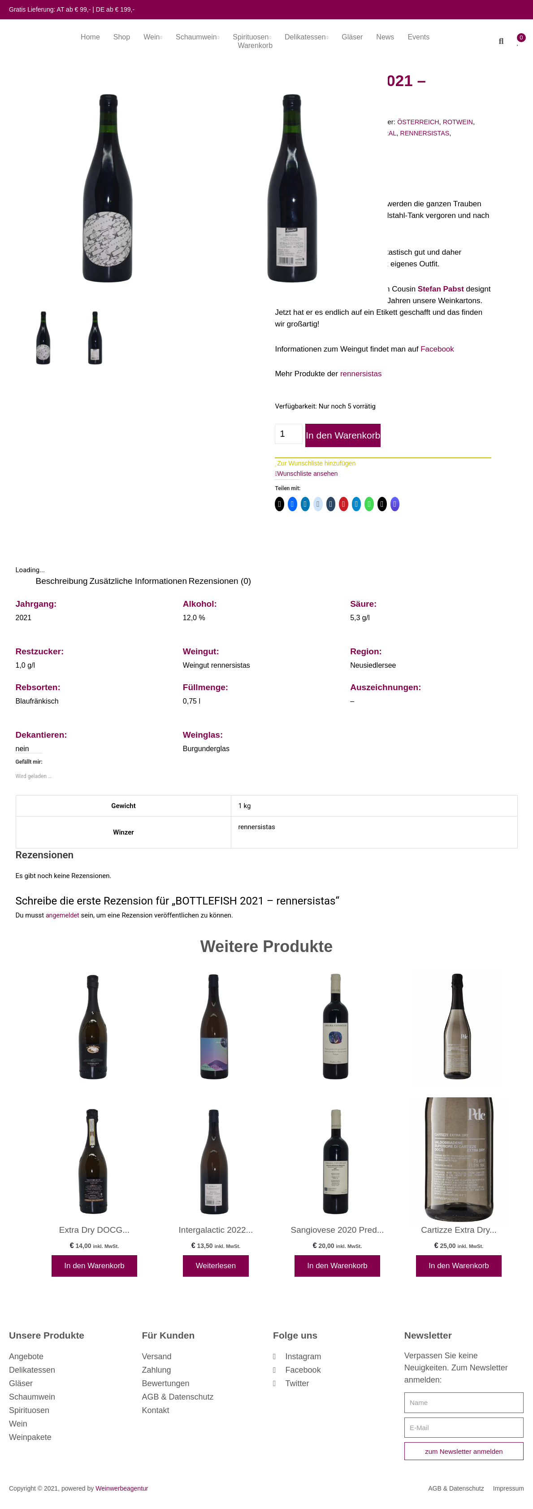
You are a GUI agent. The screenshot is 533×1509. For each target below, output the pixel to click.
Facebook (437, 349)
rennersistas (361, 374)
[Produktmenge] (289, 434)
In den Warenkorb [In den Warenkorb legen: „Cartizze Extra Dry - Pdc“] (459, 1269)
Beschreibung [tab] (62, 582)
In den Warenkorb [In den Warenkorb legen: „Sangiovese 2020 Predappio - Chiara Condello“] (337, 1269)
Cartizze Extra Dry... (459, 1231)
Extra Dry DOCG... (94, 1231)
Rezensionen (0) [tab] (220, 582)
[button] (497, 41)
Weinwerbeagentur (121, 1493)
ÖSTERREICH (421, 122)
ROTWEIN (463, 122)
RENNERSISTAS (433, 133)
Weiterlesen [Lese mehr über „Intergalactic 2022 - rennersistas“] (216, 1269)
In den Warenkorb (340, 435)
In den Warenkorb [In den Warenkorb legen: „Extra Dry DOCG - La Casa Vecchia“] (94, 1269)
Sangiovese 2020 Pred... (337, 1231)
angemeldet (63, 917)
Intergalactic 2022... (216, 1231)
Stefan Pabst (441, 289)
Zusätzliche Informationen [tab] (138, 582)
